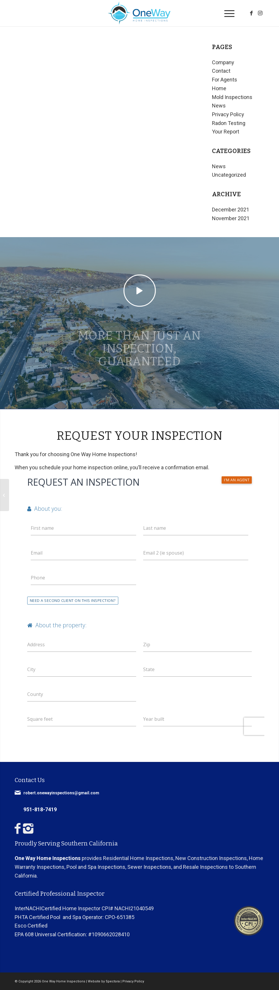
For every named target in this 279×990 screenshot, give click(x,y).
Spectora (113, 981)
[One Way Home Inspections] (139, 13)
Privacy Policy (228, 114)
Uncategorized (229, 175)
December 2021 (230, 209)
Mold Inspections (232, 97)
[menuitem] (226, 13)
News (219, 106)
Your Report (225, 131)
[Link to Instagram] (260, 13)
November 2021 (230, 218)
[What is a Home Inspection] (4, 495)
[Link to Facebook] (251, 13)
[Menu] (226, 13)
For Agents (224, 80)
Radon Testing (228, 123)
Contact (221, 71)
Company (223, 62)
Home (219, 88)
